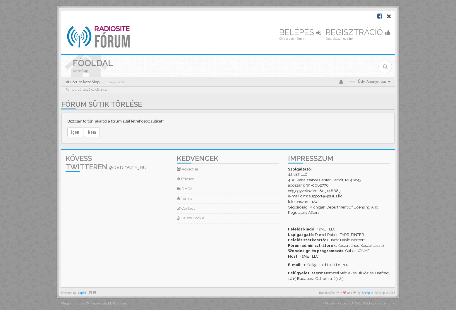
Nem (92, 132)
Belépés (300, 32)
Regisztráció (357, 32)
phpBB (82, 293)
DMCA (185, 189)
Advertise (187, 169)
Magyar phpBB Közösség (109, 303)
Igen (75, 132)
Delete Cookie (190, 218)
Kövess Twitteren (106, 162)
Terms (184, 198)
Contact (186, 208)
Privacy (185, 179)
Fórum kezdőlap (84, 82)
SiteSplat (367, 293)
